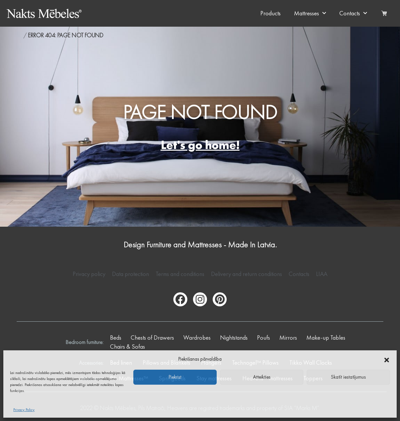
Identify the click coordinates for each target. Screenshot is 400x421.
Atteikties (261, 377)
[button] (386, 359)
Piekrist (175, 377)
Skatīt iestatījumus (348, 377)
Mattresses (310, 13)
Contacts (353, 13)
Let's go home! (200, 145)
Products (270, 13)
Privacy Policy (24, 409)
